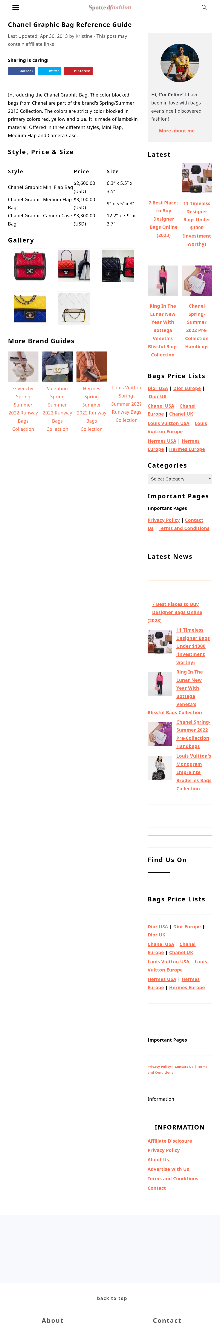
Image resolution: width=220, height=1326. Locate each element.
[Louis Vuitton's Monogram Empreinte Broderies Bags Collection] (160, 769)
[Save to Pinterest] (78, 71)
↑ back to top (110, 1298)
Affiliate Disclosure (170, 1141)
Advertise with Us (168, 1169)
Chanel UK (181, 414)
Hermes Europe (187, 449)
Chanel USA (161, 406)
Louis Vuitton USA (168, 423)
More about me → (180, 131)
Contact (157, 1188)
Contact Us (184, 1066)
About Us (158, 1160)
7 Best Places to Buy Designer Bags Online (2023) (175, 612)
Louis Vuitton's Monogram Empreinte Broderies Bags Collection (193, 772)
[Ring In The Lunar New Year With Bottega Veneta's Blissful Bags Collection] (160, 685)
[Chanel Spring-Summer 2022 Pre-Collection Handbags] (160, 735)
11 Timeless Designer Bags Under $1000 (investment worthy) (193, 646)
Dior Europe (187, 388)
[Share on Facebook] (21, 71)
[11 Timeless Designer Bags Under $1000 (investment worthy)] (160, 643)
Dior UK (158, 396)
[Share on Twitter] (49, 71)
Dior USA (158, 388)
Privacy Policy (164, 520)
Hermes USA (162, 441)
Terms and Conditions (184, 528)
